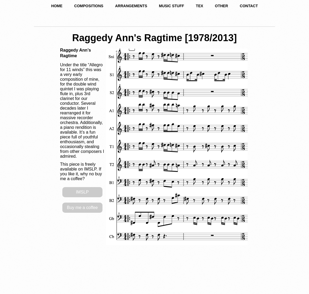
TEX (199, 6)
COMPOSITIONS (88, 6)
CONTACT (249, 6)
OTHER (221, 6)
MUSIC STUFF (171, 6)
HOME (56, 6)
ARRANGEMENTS (131, 6)
